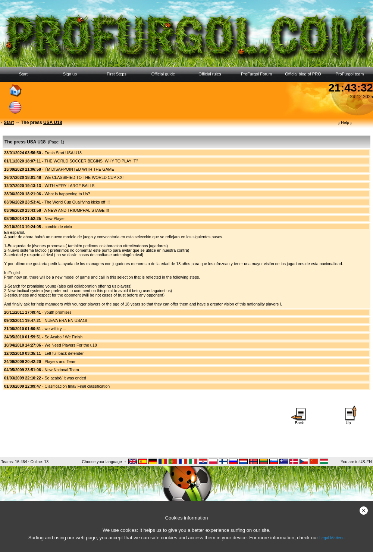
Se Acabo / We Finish (63, 337)
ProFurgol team (350, 74)
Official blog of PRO (303, 74)
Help (345, 122)
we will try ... (55, 328)
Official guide (163, 74)
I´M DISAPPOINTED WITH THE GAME (79, 169)
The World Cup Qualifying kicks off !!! (77, 202)
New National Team (61, 370)
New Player (54, 218)
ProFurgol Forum (256, 74)
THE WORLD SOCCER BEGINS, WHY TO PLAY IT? (91, 161)
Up (348, 421)
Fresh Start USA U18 (63, 153)
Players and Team (60, 361)
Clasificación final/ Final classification (77, 386)
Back (299, 421)
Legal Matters (331, 538)
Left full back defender (64, 353)
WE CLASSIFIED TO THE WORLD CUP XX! (83, 177)
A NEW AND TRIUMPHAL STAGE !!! (76, 210)
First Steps (116, 74)
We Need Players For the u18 (70, 345)
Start (23, 74)
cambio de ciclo (58, 226)
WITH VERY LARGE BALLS (69, 185)
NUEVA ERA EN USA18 (65, 320)
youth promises (57, 312)
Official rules (209, 74)
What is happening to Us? (67, 194)
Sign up (70, 74)
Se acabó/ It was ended (65, 378)
